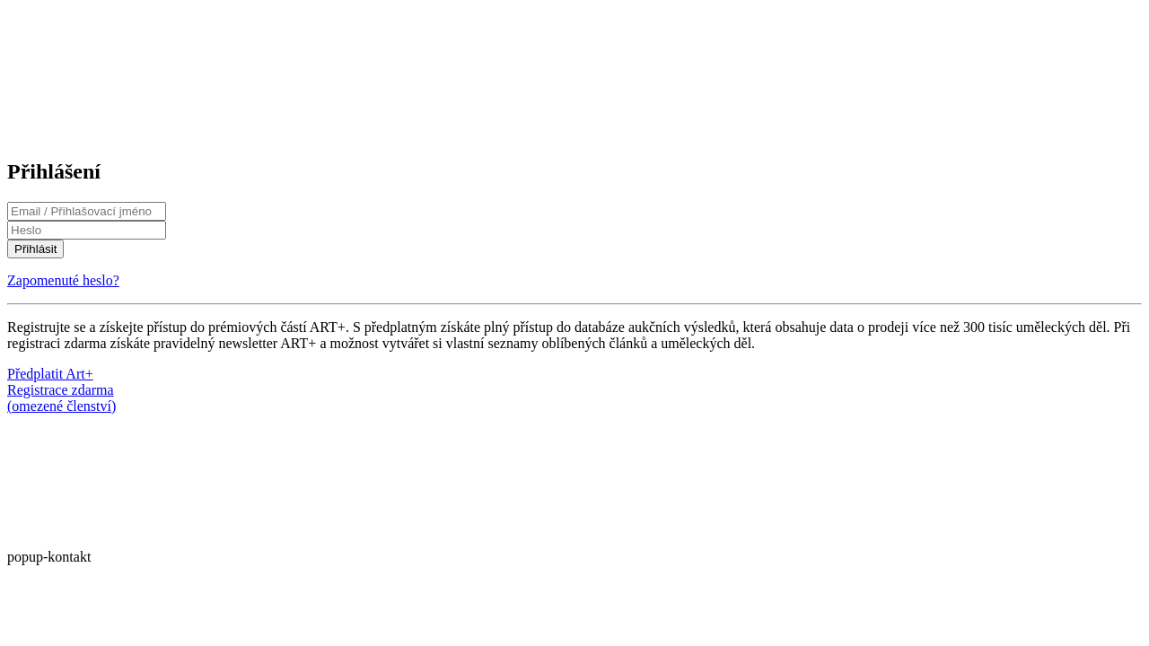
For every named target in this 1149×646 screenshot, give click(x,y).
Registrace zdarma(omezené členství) (61, 398)
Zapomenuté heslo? (63, 280)
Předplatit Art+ (50, 373)
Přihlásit (35, 249)
